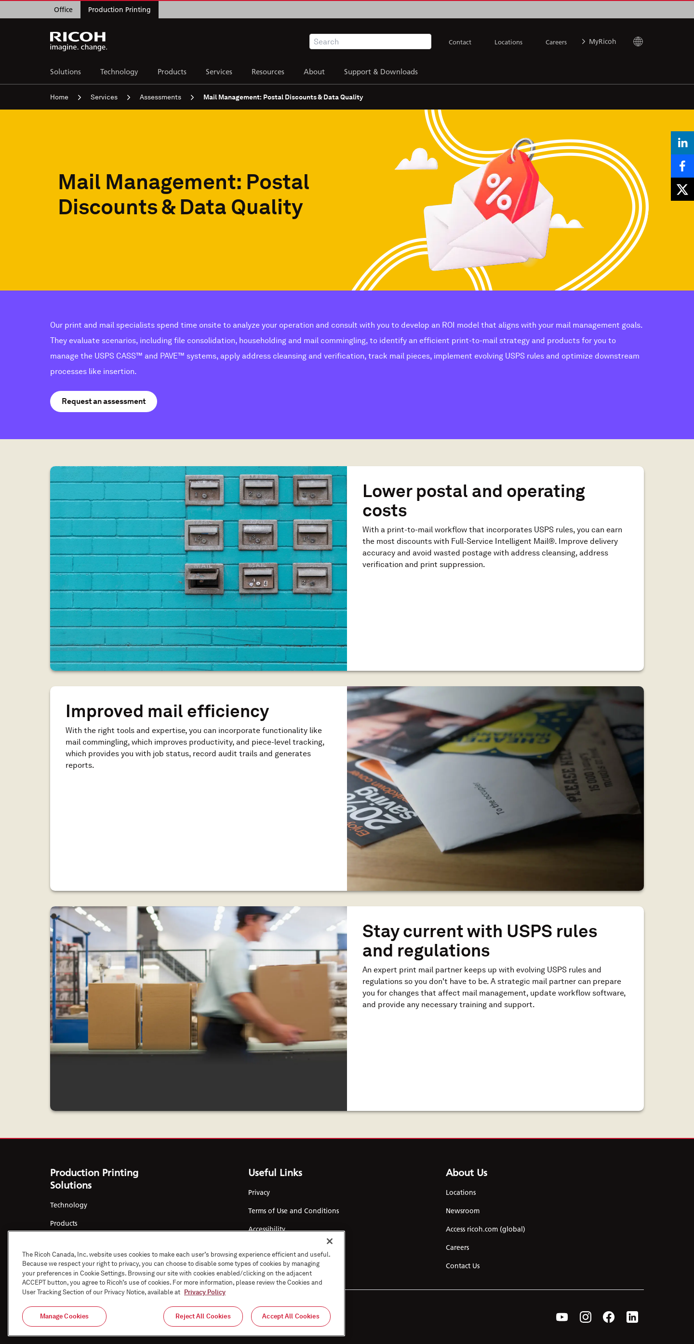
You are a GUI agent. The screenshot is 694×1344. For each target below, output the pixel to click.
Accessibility (266, 1229)
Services (219, 70)
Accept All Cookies (290, 1316)
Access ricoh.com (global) (485, 1229)
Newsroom (463, 1210)
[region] (176, 1283)
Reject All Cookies (202, 1316)
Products (172, 70)
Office (63, 9)
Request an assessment (104, 401)
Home (65, 97)
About (314, 70)
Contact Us (463, 1265)
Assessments (167, 97)
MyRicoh (599, 41)
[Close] (329, 1241)
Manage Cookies (64, 1316)
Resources (268, 70)
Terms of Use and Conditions (293, 1210)
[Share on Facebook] (682, 166)
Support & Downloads (381, 70)
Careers (556, 42)
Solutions (65, 70)
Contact (460, 42)
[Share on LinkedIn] (682, 142)
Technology (119, 70)
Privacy (259, 1192)
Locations (508, 42)
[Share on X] (682, 189)
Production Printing (119, 9)
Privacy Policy (205, 1292)
